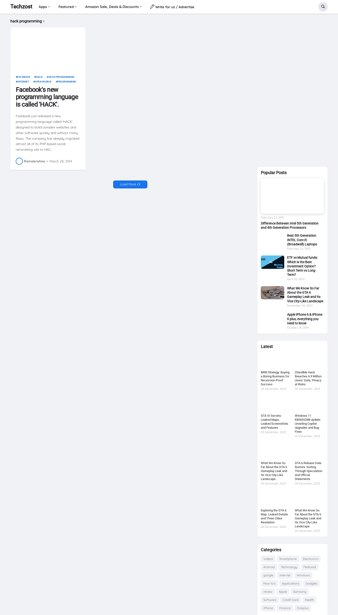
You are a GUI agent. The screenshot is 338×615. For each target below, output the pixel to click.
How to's (269, 583)
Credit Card (291, 600)
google (268, 575)
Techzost (21, 7)
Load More (128, 186)
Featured (309, 567)
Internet (23, 83)
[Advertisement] (292, 89)
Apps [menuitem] (43, 6)
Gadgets (311, 583)
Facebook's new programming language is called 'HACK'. (47, 99)
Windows (303, 575)
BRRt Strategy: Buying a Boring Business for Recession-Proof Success (275, 378)
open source (43, 83)
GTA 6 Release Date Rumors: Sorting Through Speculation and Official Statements (308, 471)
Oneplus (302, 608)
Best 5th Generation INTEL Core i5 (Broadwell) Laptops (302, 240)
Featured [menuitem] (66, 6)
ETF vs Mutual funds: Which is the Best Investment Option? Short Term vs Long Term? (302, 266)
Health (309, 600)
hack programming (61, 79)
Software (269, 600)
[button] (323, 6)
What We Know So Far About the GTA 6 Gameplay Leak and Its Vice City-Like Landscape (305, 294)
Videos (268, 559)
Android (269, 567)
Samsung (299, 591)
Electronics (310, 559)
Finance (285, 608)
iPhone (268, 608)
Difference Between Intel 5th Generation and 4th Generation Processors (290, 225)
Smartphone (288, 559)
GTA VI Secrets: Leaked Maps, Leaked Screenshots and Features (274, 421)
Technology (289, 567)
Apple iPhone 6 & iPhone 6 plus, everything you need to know (304, 319)
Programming (66, 83)
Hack (39, 79)
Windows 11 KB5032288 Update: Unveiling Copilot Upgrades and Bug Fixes (308, 423)
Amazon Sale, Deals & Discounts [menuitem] (112, 6)
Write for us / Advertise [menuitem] (172, 6)
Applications (290, 583)
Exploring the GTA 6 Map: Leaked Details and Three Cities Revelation (274, 516)
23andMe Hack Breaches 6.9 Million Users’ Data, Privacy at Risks (308, 378)
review (268, 591)
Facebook (23, 79)
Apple (283, 591)
